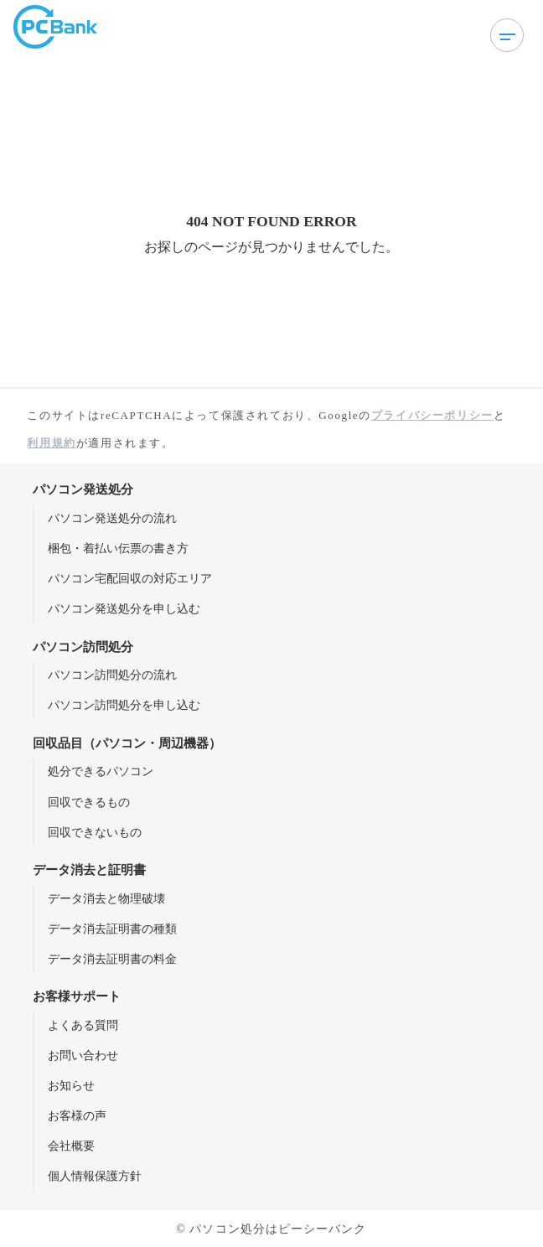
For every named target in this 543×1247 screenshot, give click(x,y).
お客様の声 (77, 1115)
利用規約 (51, 443)
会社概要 (71, 1145)
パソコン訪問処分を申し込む (124, 704)
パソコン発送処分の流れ (112, 518)
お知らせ (71, 1085)
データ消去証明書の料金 (112, 958)
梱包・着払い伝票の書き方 (118, 548)
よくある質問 (83, 1025)
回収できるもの (89, 802)
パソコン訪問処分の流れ (112, 674)
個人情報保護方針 (95, 1175)
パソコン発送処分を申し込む (124, 608)
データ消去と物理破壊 (106, 898)
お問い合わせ (83, 1055)
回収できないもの (95, 832)
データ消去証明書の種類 (112, 928)
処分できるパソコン (100, 771)
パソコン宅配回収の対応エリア (130, 578)
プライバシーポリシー (432, 415)
